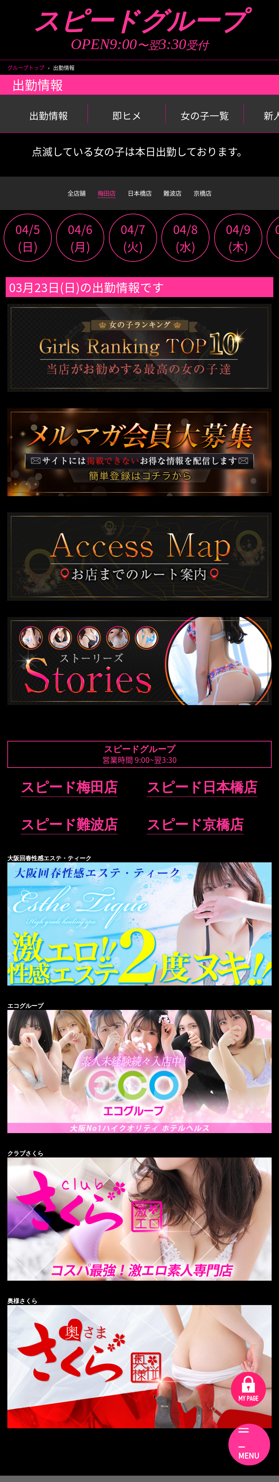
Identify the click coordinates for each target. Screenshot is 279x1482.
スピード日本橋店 (202, 793)
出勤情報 (48, 115)
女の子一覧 (204, 115)
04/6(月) (80, 244)
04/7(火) (133, 244)
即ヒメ (126, 115)
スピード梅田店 (69, 793)
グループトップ (25, 67)
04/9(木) (238, 244)
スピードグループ (139, 21)
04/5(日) (27, 244)
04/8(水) (185, 244)
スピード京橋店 (195, 831)
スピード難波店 (69, 831)
